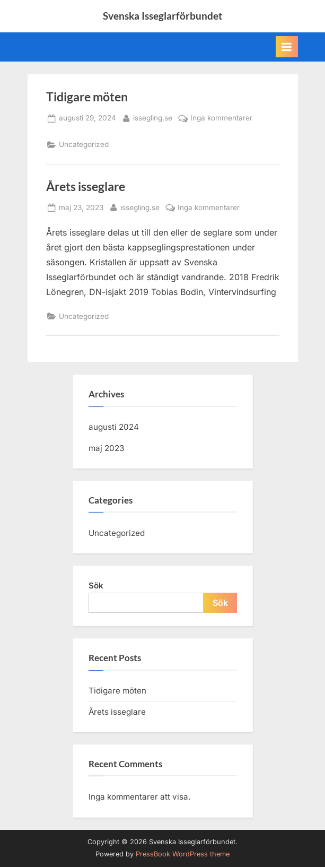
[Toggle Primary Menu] (287, 46)
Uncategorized (84, 144)
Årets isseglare (85, 186)
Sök (96, 585)
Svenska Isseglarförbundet (162, 16)
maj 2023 (106, 448)
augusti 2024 (114, 427)
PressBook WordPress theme (183, 854)
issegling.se (152, 117)
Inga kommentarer (221, 118)
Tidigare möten (87, 96)
